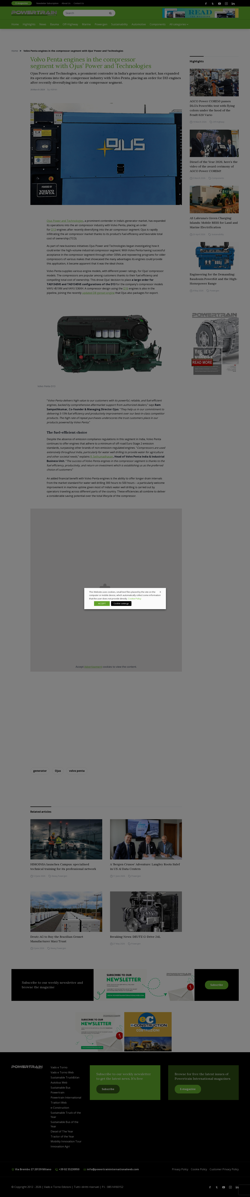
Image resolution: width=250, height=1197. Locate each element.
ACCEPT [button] (102, 603)
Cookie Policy (134, 598)
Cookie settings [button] (121, 603)
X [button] (160, 591)
